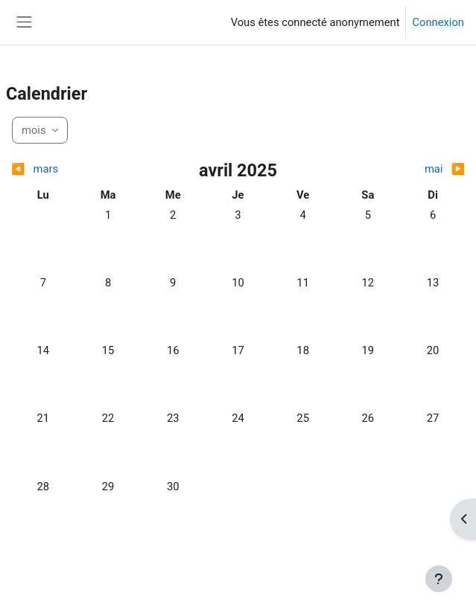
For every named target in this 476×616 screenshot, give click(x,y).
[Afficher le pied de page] (438, 578)
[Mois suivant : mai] (409, 169)
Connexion (438, 22)
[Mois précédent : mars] (67, 169)
